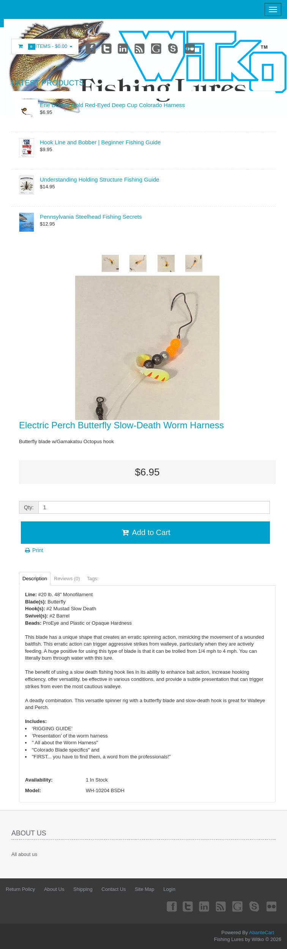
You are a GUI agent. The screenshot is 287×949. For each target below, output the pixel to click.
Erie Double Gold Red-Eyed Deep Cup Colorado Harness (112, 105)
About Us (54, 889)
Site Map (144, 889)
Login (169, 889)
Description (34, 578)
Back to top (274, 937)
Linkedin (123, 48)
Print (33, 550)
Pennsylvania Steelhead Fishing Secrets (91, 216)
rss (141, 48)
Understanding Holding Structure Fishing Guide (99, 179)
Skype (174, 48)
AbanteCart (261, 932)
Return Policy (20, 889)
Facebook (90, 48)
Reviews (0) (67, 578)
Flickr (191, 48)
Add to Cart (145, 532)
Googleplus (157, 48)
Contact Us (113, 889)
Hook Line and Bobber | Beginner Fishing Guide (100, 142)
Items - (45, 46)
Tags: (93, 578)
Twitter (106, 48)
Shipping (83, 889)
